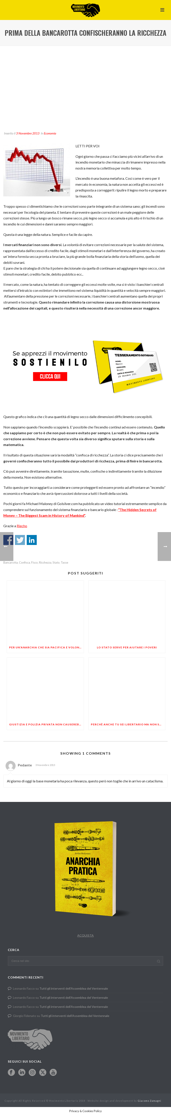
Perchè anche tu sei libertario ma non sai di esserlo (128, 724)
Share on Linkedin (32, 540)
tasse (64, 562)
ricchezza (45, 562)
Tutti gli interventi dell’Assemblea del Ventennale (73, 988)
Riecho (22, 526)
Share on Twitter (20, 540)
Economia (50, 133)
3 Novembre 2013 (27, 133)
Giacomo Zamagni (149, 1100)
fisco (34, 562)
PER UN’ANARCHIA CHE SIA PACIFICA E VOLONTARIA (46, 647)
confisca (24, 562)
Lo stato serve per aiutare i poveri (127, 647)
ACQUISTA (85, 935)
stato (56, 562)
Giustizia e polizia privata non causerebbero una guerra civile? (46, 724)
